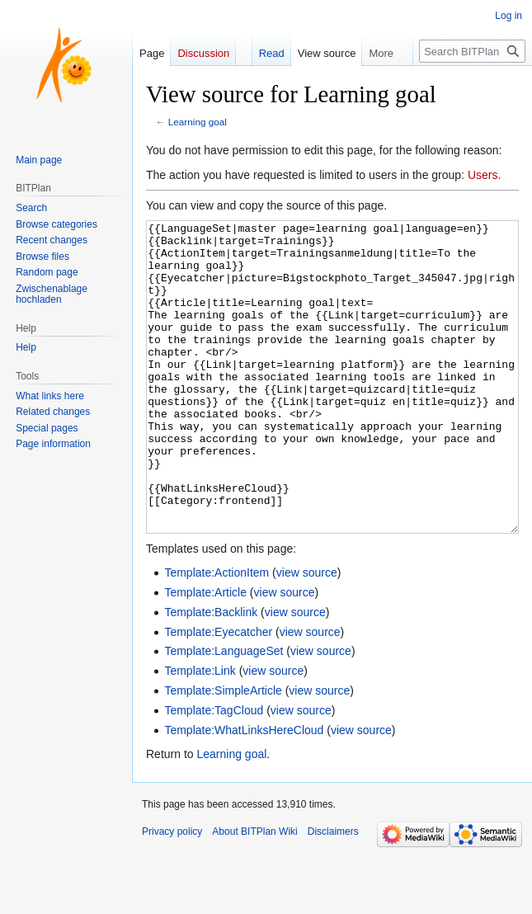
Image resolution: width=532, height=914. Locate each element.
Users (483, 174)
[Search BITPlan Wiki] (472, 51)
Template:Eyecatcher (218, 693)
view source (306, 634)
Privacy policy (172, 893)
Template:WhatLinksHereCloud (243, 792)
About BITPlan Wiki (254, 893)
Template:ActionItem (216, 634)
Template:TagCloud (213, 772)
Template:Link (199, 732)
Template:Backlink (210, 674)
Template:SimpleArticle (222, 752)
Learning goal (197, 121)
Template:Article (205, 654)
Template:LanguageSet (223, 712)
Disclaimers (333, 893)
